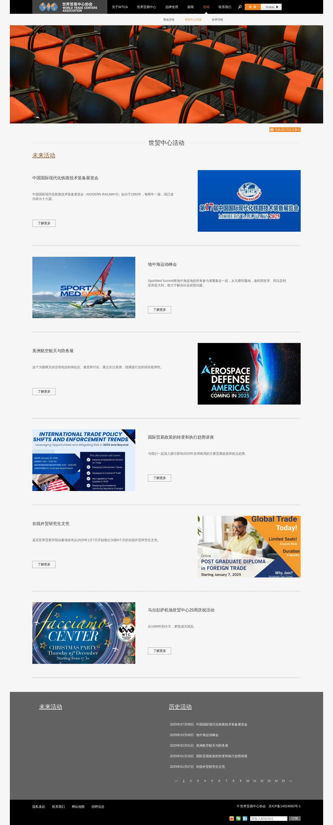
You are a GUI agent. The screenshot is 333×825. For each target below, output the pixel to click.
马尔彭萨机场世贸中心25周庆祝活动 (181, 610)
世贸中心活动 (193, 19)
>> (290, 781)
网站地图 (78, 806)
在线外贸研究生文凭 (50, 523)
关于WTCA (120, 7)
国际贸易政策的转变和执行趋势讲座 (181, 437)
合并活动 (217, 19)
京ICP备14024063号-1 (285, 806)
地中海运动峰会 (162, 264)
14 (276, 780)
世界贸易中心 (146, 7)
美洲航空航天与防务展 (53, 350)
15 (283, 780)
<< (176, 781)
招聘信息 (98, 806)
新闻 (190, 7)
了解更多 (44, 223)
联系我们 (225, 7)
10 (247, 780)
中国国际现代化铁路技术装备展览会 (65, 178)
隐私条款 (38, 806)
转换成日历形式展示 (287, 129)
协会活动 (168, 19)
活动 (206, 7)
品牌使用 (171, 7)
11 (254, 780)
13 (268, 780)
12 (261, 780)
